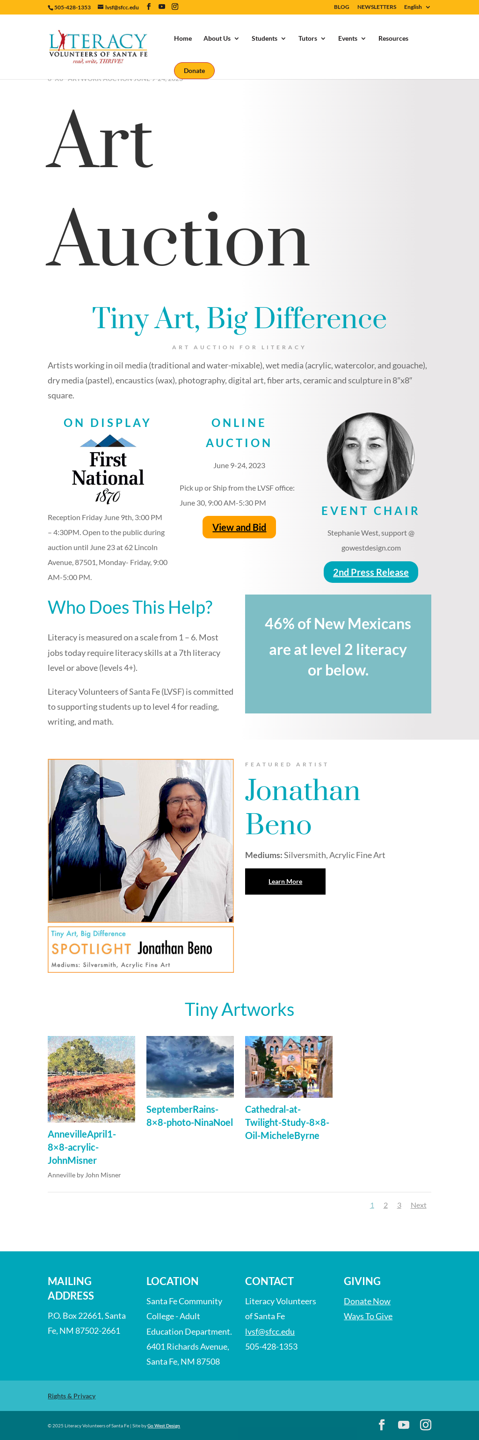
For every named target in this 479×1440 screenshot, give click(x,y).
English (413, 7)
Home (183, 38)
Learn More (285, 881)
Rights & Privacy (71, 1396)
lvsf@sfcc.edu (270, 1331)
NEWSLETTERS (376, 7)
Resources (393, 38)
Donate (194, 70)
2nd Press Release (371, 572)
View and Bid (239, 527)
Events (347, 38)
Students (264, 38)
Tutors (307, 38)
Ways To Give (368, 1316)
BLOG (341, 7)
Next (419, 1204)
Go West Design (163, 1425)
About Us (217, 38)
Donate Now (367, 1301)
